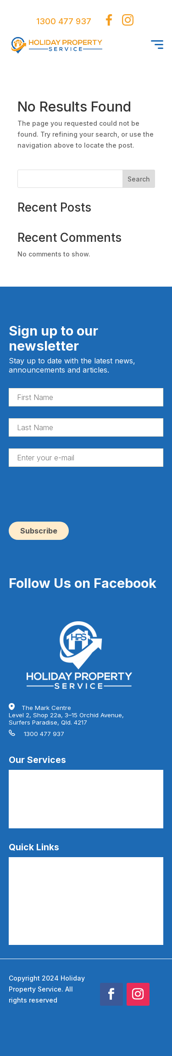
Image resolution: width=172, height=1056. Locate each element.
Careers (20, 877)
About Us (22, 892)
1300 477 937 (63, 21)
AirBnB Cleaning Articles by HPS (55, 935)
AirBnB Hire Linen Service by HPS (57, 804)
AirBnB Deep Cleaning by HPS (52, 790)
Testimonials (26, 906)
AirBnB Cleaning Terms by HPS (53, 921)
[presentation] (78, 496)
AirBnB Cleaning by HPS (43, 775)
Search (139, 179)
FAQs (16, 862)
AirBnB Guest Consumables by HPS (60, 819)
